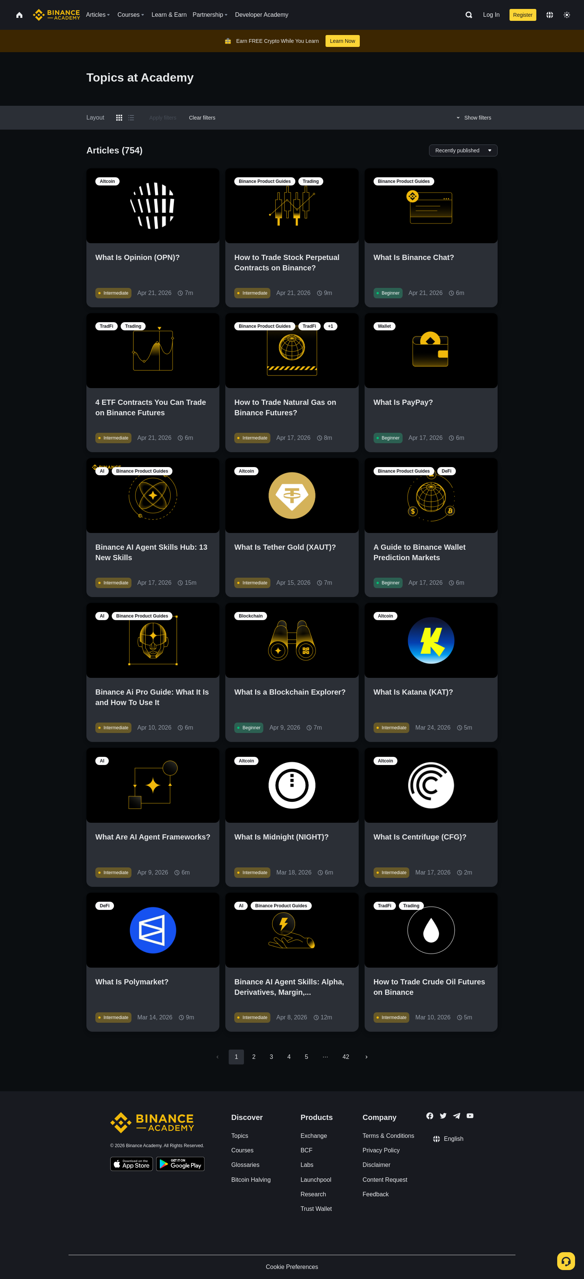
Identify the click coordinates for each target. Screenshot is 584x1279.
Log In (491, 15)
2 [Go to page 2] (254, 1057)
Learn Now (342, 41)
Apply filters (162, 118)
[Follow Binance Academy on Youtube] (470, 1115)
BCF (306, 1150)
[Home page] (56, 15)
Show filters (472, 117)
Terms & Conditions (389, 1136)
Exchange (314, 1136)
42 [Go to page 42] (346, 1057)
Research (313, 1194)
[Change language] (550, 15)
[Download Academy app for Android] (180, 1165)
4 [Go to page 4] (289, 1057)
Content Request (385, 1180)
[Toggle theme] (567, 14)
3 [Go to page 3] (271, 1057)
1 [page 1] (236, 1057)
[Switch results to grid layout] (119, 118)
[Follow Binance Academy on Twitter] (443, 1116)
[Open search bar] (466, 15)
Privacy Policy (381, 1150)
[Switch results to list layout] (131, 118)
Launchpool (316, 1180)
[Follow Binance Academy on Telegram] (456, 1116)
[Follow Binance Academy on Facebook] (430, 1116)
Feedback (376, 1194)
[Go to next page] (366, 1057)
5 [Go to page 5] (306, 1057)
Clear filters (202, 118)
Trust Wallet (316, 1209)
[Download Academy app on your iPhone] (131, 1165)
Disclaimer (377, 1165)
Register (523, 15)
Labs (307, 1165)
